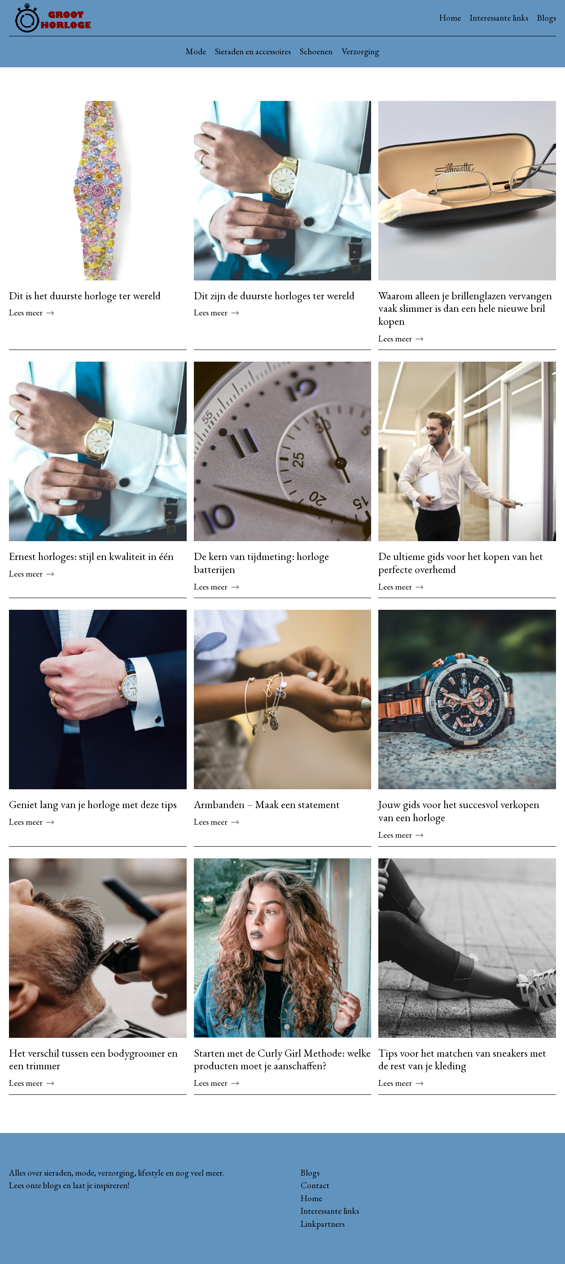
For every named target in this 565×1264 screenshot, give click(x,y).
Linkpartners (323, 1223)
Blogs (546, 17)
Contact (315, 1185)
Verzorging (360, 51)
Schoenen (316, 51)
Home (450, 17)
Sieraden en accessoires (253, 51)
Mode (196, 51)
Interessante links (499, 17)
